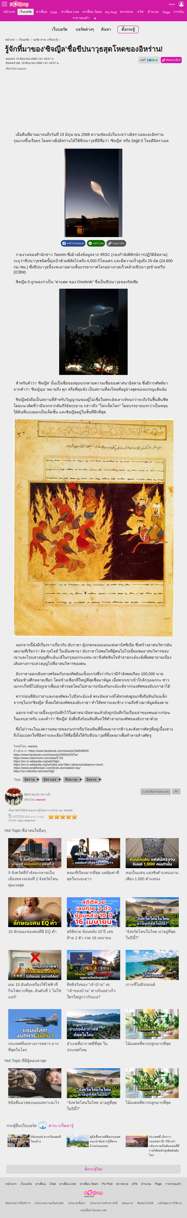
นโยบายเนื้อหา (76, 1202)
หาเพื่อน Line (70, 12)
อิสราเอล (49, 779)
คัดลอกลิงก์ (171, 60)
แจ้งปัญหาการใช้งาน (170, 1202)
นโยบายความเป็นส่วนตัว (49, 1202)
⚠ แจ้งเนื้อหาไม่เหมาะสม (155, 791)
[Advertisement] (93, 98)
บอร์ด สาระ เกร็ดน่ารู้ (45, 39)
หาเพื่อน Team (92, 12)
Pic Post (111, 12)
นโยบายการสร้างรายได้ (104, 1202)
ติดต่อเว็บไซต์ (145, 1202)
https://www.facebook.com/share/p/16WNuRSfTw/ (46, 754)
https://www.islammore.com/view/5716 (38, 757)
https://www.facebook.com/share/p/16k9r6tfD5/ (58, 750)
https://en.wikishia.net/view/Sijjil (34, 770)
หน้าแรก (9, 12)
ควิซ (140, 12)
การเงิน (178, 12)
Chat (53, 12)
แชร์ (149, 59)
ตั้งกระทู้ (128, 29)
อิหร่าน (29, 779)
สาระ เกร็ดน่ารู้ (56, 1125)
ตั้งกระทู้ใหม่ (93, 1169)
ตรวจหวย (126, 12)
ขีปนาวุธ (71, 779)
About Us (127, 1202)
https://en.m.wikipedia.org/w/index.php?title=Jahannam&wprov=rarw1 (58, 764)
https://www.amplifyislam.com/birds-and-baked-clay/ (47, 767)
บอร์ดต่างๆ (85, 29)
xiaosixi (22, 68)
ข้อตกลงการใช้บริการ (17, 1202)
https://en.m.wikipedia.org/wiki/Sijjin (36, 761)
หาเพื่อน (41, 12)
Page (166, 12)
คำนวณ (153, 12)
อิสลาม (91, 779)
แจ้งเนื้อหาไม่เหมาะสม (93, 1209)
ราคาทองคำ (80, 18)
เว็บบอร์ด (25, 12)
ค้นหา (106, 29)
